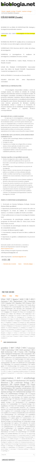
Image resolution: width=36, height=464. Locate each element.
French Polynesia (13, 327)
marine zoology (4, 449)
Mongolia (3, 332)
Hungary (17, 320)
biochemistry (20, 402)
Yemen (31, 336)
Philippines (10, 326)
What (16, 296)
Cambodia (19, 329)
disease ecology (6, 421)
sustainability (14, 404)
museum (32, 409)
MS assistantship (24, 367)
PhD (18, 348)
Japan (24, 315)
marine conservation (24, 388)
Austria (12, 305)
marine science (27, 400)
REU (10, 369)
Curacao (22, 334)
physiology (7, 423)
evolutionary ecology (17, 393)
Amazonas (4, 319)
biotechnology (9, 414)
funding (32, 352)
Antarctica (28, 313)
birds (33, 384)
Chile (12, 317)
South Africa (31, 305)
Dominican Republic (21, 324)
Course (21, 352)
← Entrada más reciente (9, 264)
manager (6, 367)
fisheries (18, 399)
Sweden (19, 303)
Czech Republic (17, 307)
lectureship (9, 361)
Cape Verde (15, 334)
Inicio (20, 264)
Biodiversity (21, 381)
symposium (32, 369)
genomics (5, 384)
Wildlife (11, 390)
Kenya (3, 315)
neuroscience (27, 418)
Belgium (7, 312)
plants (30, 406)
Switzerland (18, 301)
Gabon (30, 315)
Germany (4, 301)
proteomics (24, 444)
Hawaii (3, 313)
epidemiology (30, 447)
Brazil (15, 312)
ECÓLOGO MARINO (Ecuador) (12, 17)
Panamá (3, 310)
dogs (2, 444)
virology (21, 437)
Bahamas (3, 329)
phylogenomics (9, 426)
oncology (15, 444)
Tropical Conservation (10, 435)
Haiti (4, 336)
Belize (15, 322)
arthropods (7, 425)
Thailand (8, 322)
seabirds (25, 423)
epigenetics (28, 416)
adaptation (4, 418)
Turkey (31, 327)
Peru (21, 312)
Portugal (3, 305)
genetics (28, 386)
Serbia (15, 332)
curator (22, 366)
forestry (29, 395)
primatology (8, 399)
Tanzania (17, 326)
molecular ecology (29, 421)
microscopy (13, 449)
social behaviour (30, 426)
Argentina (10, 320)
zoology (16, 419)
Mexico (19, 313)
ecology (9, 381)
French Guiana (29, 329)
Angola (23, 331)
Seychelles (4, 317)
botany (12, 395)
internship (10, 350)
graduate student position (21, 371)
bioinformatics (6, 388)
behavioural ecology (24, 392)
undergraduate (5, 362)
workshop (14, 367)
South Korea (23, 332)
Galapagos (11, 315)
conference (8, 357)
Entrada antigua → (29, 264)
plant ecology (28, 399)
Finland (6, 307)
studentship (20, 373)
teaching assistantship (30, 373)
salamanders (12, 447)
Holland (23, 327)
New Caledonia (31, 322)
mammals (21, 395)
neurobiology (22, 431)
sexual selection (13, 433)
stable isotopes (14, 438)
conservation (8, 378)
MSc (14, 362)
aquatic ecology (11, 11)
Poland (24, 310)
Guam (3, 331)
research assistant (18, 355)
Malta (21, 336)
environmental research (18, 407)
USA (3, 299)
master (32, 355)
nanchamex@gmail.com (19, 256)
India (17, 319)
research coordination (21, 364)
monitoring (4, 397)
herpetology (17, 421)
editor (10, 371)
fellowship (7, 364)
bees (13, 431)
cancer (15, 400)
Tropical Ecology (26, 404)
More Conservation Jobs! (10, 342)
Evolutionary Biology (13, 386)
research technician (13, 354)
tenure (4, 355)
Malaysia (23, 319)
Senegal (31, 319)
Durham (27, 334)
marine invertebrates (23, 440)
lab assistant (31, 366)
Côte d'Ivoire (30, 331)
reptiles (6, 412)
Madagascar (20, 317)
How (11, 296)
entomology (21, 406)
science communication (19, 412)
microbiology (16, 397)
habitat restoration (29, 397)
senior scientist (22, 369)
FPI (14, 369)
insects (11, 409)
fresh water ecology (20, 425)
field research (31, 359)
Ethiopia (33, 334)
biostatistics (5, 400)
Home (4, 11)
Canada (8, 303)
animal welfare (27, 419)
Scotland (29, 312)
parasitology (29, 437)
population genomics (24, 428)
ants (22, 433)
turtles (3, 407)
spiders (10, 442)
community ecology (20, 411)
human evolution (12, 437)
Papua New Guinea (8, 324)
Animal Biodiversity (27, 438)
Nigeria (10, 332)
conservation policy (24, 435)
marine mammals (24, 390)
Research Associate (24, 361)
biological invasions (21, 445)
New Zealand (14, 310)
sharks (19, 426)
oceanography (5, 419)
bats (12, 406)
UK (27, 299)
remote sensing (16, 416)
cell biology (21, 414)
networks (8, 444)
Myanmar (17, 331)
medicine (32, 411)
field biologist (19, 359)
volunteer (31, 348)
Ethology (10, 445)
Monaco (26, 336)
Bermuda (11, 329)
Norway (19, 308)
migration (32, 425)
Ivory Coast (9, 336)
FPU (4, 371)
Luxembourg (25, 320)
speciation (4, 438)
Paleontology (5, 430)
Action (33, 423)
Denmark (29, 308)
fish (2, 393)
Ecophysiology (31, 433)
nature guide (15, 418)
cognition (7, 411)
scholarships (31, 362)
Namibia (30, 317)
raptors (16, 423)
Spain (15, 299)
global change (18, 430)
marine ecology (26, 11)
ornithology (29, 378)
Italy (34, 307)
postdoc (5, 348)
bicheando (32, 449)
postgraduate (11, 373)
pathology (5, 450)
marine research (22, 409)
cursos (33, 357)
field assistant (25, 350)
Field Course (8, 359)
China (11, 313)
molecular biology (22, 383)
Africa (27, 307)
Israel (18, 315)
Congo (11, 319)
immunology (9, 428)
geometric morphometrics (8, 440)
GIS (2, 390)
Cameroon (25, 326)
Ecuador (19, 11)
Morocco (9, 331)
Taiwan (8, 334)
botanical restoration (27, 442)
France (28, 303)
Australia (31, 301)
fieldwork (22, 362)
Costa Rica (21, 305)
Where (4, 296)
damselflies (21, 447)
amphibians (4, 406)
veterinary (32, 412)
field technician (7, 352)
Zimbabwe (3, 338)
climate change (20, 384)
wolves (17, 442)
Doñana (22, 322)
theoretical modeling (23, 449)
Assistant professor (22, 357)
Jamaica (16, 336)
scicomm (28, 354)
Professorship (12, 366)
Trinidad (3, 320)
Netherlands (9, 308)
